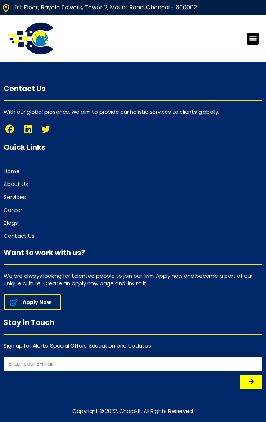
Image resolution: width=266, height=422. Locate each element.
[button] (253, 39)
